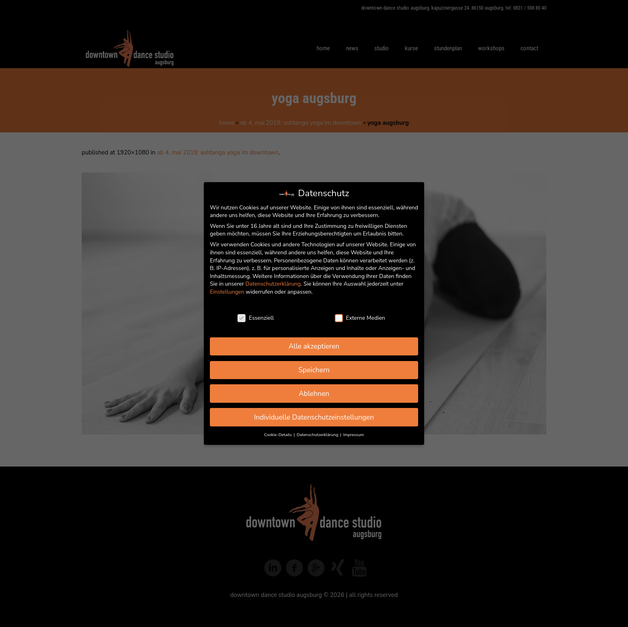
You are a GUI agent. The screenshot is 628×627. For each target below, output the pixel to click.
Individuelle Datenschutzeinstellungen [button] (314, 417)
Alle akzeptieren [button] (313, 346)
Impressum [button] (353, 435)
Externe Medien (360, 318)
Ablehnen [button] (314, 393)
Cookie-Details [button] (278, 435)
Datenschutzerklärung (273, 284)
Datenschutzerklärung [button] (318, 435)
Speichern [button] (314, 370)
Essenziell (256, 318)
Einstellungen (227, 292)
